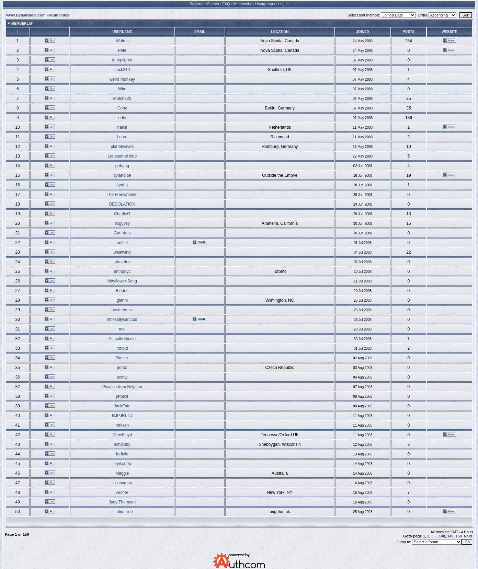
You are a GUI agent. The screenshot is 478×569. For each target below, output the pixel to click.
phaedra (122, 261)
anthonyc (122, 271)
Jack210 (122, 69)
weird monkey (122, 79)
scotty (122, 377)
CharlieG (122, 213)
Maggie (122, 473)
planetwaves (122, 146)
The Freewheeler (122, 194)
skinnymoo (122, 482)
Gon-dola (122, 233)
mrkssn (122, 425)
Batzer (122, 358)
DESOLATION (122, 204)
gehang (122, 165)
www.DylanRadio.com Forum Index (37, 15)
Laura (122, 137)
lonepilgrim (122, 60)
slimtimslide (122, 511)
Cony (122, 108)
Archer (122, 492)
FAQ (226, 4)
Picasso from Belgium (122, 386)
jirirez (122, 367)
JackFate (122, 406)
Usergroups (265, 4)
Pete (122, 50)
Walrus (122, 40)
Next (468, 536)
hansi (122, 127)
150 (459, 536)
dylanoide (122, 175)
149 (450, 536)
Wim (122, 88)
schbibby (122, 444)
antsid (122, 242)
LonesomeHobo (122, 156)
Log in (283, 4)
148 (442, 536)
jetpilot (122, 396)
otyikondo (122, 463)
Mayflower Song (122, 281)
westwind (122, 252)
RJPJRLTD (122, 415)
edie (122, 117)
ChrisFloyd (122, 434)
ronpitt (122, 348)
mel (122, 329)
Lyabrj (122, 185)
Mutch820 (122, 98)
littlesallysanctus (122, 319)
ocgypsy (122, 223)
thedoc (122, 290)
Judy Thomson (122, 502)
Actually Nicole (122, 338)
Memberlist (243, 4)
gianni (122, 300)
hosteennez (122, 309)
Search (213, 4)
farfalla (122, 454)
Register (197, 4)
